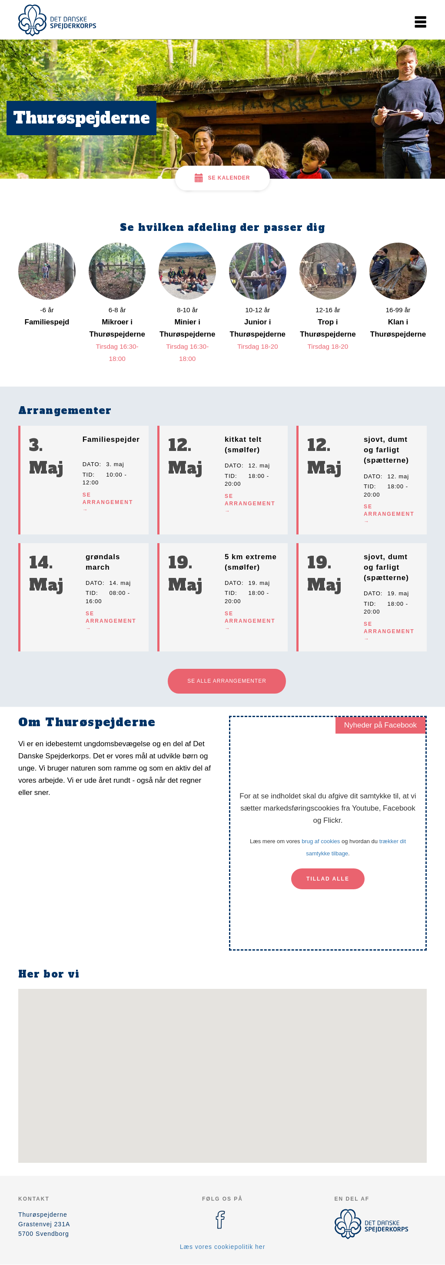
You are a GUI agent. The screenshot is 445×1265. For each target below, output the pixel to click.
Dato (91, 464)
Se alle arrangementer (226, 681)
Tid (88, 474)
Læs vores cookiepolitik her (223, 1246)
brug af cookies (321, 841)
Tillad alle (327, 879)
